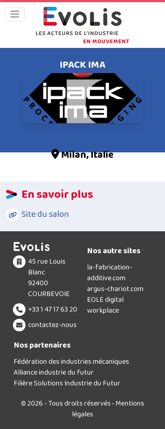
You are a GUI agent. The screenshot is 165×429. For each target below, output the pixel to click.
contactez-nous (52, 325)
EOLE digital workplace (105, 305)
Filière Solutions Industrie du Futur (67, 383)
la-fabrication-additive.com (110, 273)
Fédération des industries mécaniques (71, 361)
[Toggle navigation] (15, 14)
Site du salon (45, 214)
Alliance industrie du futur (54, 372)
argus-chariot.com (115, 289)
